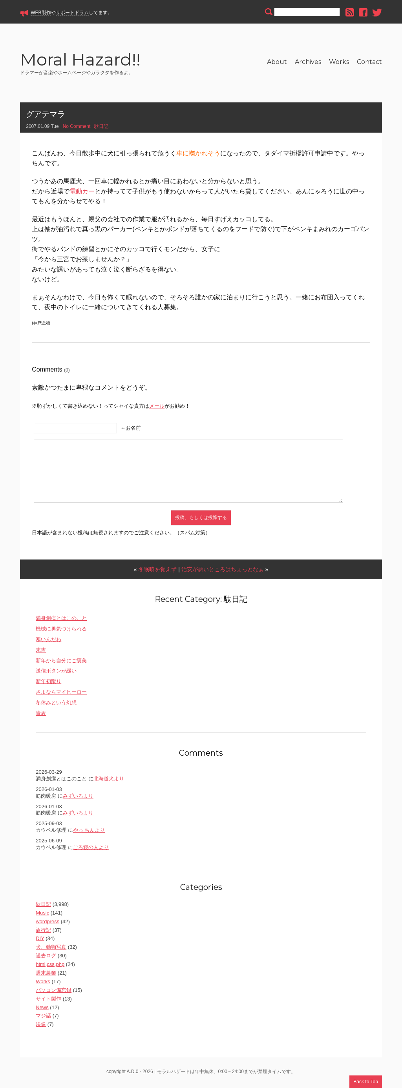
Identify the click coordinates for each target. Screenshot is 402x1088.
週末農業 (46, 975)
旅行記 (43, 932)
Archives (308, 62)
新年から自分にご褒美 (61, 663)
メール (156, 408)
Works (339, 62)
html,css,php (50, 967)
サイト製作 (48, 1001)
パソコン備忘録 (53, 992)
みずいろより (78, 798)
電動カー (82, 193)
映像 (41, 1027)
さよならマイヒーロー (61, 695)
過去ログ (46, 958)
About (277, 62)
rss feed (349, 12)
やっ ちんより (89, 832)
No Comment (77, 128)
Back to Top (365, 1081)
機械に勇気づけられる (61, 631)
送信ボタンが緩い (56, 673)
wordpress (47, 924)
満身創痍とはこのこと (61, 620)
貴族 (41, 715)
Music (42, 915)
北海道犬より (108, 781)
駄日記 (101, 128)
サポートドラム (72, 12)
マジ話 (43, 1018)
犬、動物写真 (51, 950)
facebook (363, 12)
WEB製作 (41, 12)
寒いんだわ (48, 642)
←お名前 (131, 430)
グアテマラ (45, 116)
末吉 (41, 652)
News (42, 1010)
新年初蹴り (48, 684)
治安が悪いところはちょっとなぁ (222, 572)
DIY (40, 941)
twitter (377, 12)
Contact (369, 62)
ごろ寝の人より (91, 850)
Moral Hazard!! (90, 62)
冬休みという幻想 (56, 705)
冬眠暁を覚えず (157, 572)
